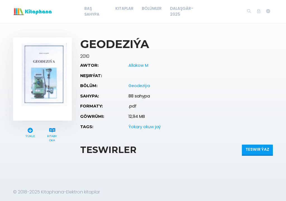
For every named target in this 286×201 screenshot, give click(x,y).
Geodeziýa (139, 85)
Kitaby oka (52, 134)
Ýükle (30, 132)
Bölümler (152, 8)
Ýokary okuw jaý (144, 127)
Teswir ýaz (257, 149)
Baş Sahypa (91, 11)
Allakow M (138, 65)
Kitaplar (124, 8)
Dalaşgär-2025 (181, 11)
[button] (268, 11)
